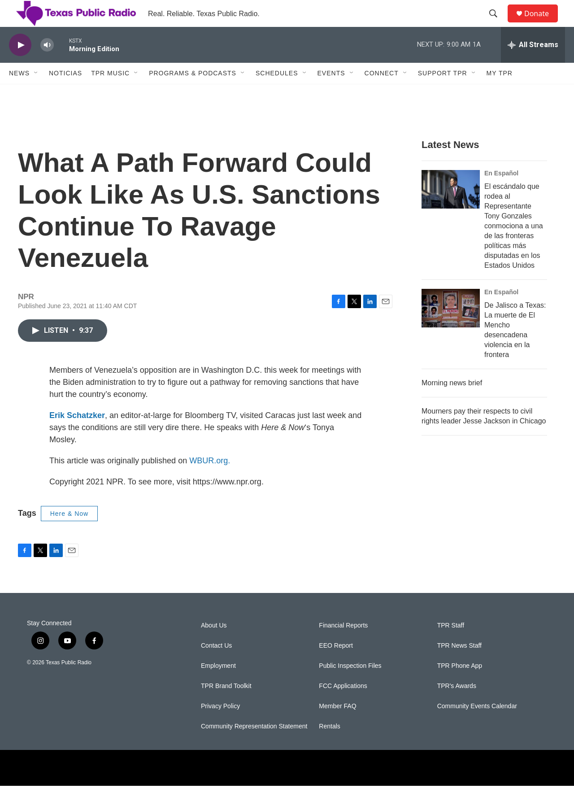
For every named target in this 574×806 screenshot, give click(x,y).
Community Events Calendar (477, 726)
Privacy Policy (220, 726)
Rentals (329, 746)
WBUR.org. (209, 480)
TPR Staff (450, 645)
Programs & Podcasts (192, 93)
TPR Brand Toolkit (226, 706)
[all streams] (533, 65)
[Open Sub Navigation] (36, 93)
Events (331, 93)
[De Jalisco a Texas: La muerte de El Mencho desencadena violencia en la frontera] (451, 328)
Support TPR (442, 93)
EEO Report (335, 665)
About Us (214, 645)
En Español (501, 193)
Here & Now (69, 533)
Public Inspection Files (350, 686)
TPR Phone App (459, 686)
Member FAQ (337, 726)
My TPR (500, 93)
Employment (218, 686)
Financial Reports (343, 645)
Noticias (65, 93)
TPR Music (110, 93)
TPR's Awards (456, 706)
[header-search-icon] (497, 24)
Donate (542, 23)
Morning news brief (452, 403)
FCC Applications (343, 706)
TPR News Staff (459, 665)
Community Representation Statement (254, 746)
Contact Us (216, 665)
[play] (20, 65)
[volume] (47, 65)
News (19, 93)
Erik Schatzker (77, 435)
